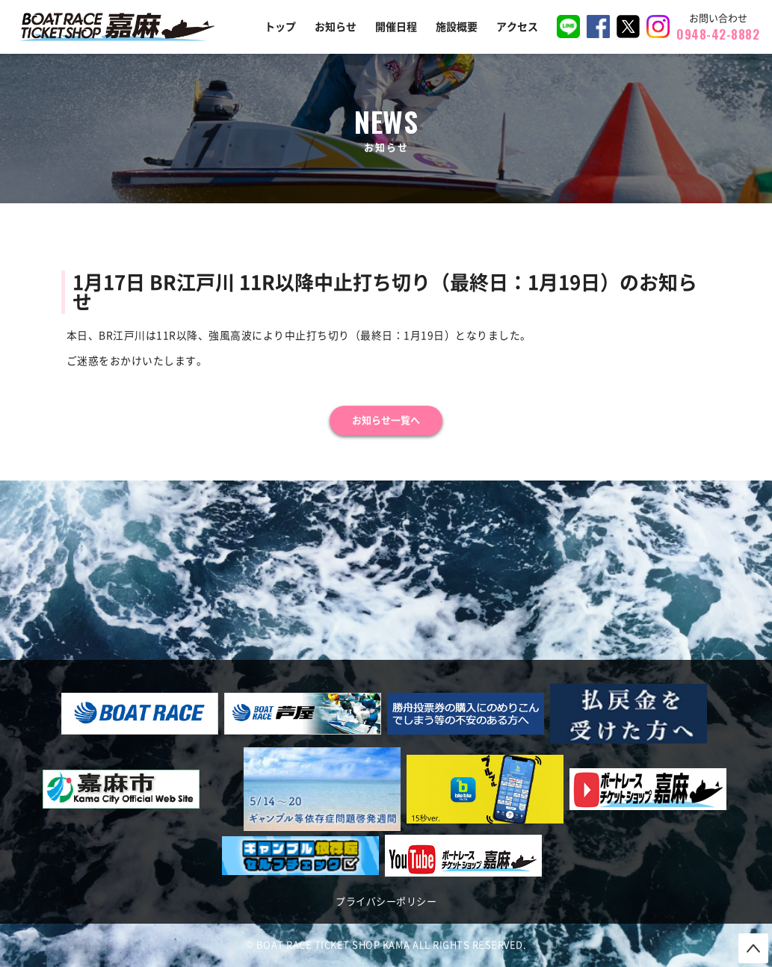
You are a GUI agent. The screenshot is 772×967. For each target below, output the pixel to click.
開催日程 (396, 27)
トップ (280, 27)
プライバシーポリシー (386, 901)
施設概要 (457, 27)
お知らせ (335, 27)
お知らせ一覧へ (386, 420)
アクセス (517, 27)
